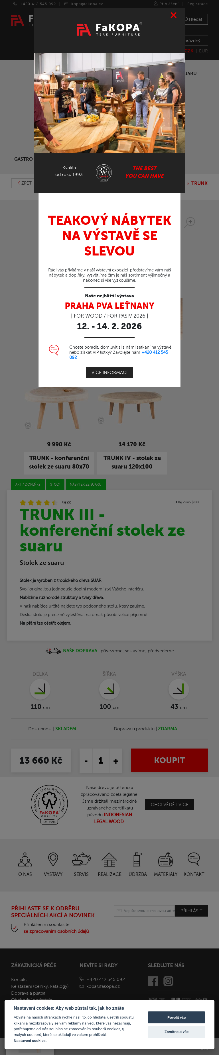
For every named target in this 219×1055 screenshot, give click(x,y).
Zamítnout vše (176, 1032)
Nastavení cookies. (30, 1040)
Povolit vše (176, 1017)
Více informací (109, 372)
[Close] (174, 15)
